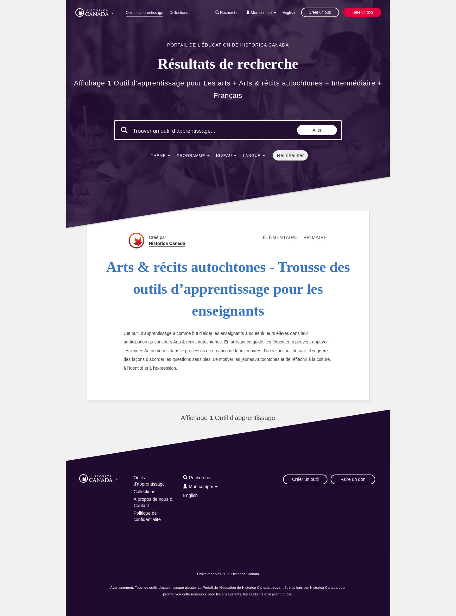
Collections (178, 12)
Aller (317, 130)
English (288, 12)
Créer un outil (320, 12)
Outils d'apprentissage (144, 12)
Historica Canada (167, 243)
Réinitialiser (290, 155)
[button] (95, 11)
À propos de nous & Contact (153, 502)
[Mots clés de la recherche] (186, 130)
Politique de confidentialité (147, 516)
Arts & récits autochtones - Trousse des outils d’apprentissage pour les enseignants (228, 289)
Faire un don (362, 12)
